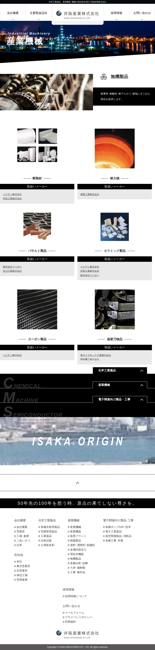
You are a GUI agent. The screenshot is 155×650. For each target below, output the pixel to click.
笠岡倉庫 (22, 579)
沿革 (19, 545)
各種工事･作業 (114, 540)
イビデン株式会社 (12, 194)
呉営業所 (22, 570)
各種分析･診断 (79, 563)
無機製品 (75, 558)
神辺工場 (22, 575)
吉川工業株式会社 (12, 271)
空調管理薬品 (49, 531)
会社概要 (13, 12)
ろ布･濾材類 (77, 567)
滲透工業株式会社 (89, 194)
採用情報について (76, 596)
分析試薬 (46, 540)
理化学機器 (77, 554)
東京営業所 (23, 566)
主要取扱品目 (38, 12)
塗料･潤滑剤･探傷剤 (82, 545)
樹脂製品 (75, 540)
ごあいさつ (23, 540)
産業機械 (75, 526)
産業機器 (75, 531)
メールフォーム (74, 612)
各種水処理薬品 (50, 526)
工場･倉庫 (23, 536)
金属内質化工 (78, 549)
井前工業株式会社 (12, 198)
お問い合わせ (142, 12)
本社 (19, 561)
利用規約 (70, 621)
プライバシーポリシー (78, 617)
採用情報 (116, 12)
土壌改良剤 (47, 545)
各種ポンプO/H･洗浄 (118, 526)
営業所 (21, 531)
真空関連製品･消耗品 (118, 536)
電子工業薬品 (113, 531)
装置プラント (78, 536)
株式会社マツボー (12, 266)
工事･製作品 (77, 572)
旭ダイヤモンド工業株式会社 (95, 355)
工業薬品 (46, 536)
